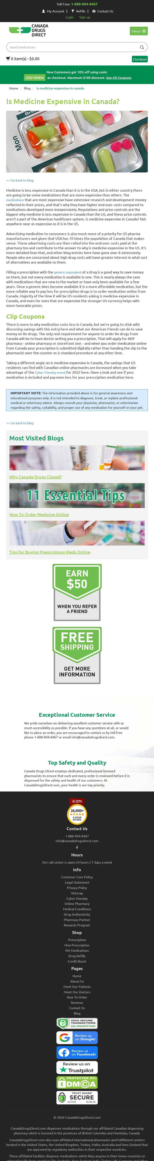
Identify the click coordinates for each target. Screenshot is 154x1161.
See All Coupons (118, 77)
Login (70, 17)
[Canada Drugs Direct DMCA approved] (77, 1083)
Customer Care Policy (77, 877)
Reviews (77, 1002)
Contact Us (102, 11)
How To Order (77, 997)
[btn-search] (142, 48)
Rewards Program (77, 925)
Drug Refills (77, 956)
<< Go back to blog (19, 180)
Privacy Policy (77, 887)
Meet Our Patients (77, 986)
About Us (77, 981)
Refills (78, 11)
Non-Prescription (77, 945)
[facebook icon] (77, 847)
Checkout (140, 59)
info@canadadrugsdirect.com (77, 841)
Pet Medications (77, 950)
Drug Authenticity (77, 914)
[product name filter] (78, 47)
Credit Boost (77, 961)
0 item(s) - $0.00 (22, 58)
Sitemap (77, 893)
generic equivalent (67, 272)
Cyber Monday (77, 898)
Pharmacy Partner (77, 919)
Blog (27, 88)
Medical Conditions (77, 909)
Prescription (77, 940)
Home (13, 88)
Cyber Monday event (50, 372)
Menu (139, 31)
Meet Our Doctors (77, 992)
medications (15, 200)
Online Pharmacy (77, 903)
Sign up (84, 17)
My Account (53, 11)
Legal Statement (77, 882)
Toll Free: (77, 4)
